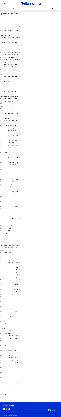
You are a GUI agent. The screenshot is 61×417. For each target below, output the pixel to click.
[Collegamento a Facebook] (4, 409)
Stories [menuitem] (14, 8)
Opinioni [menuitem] (24, 8)
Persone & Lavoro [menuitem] (39, 11)
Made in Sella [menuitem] (55, 8)
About (4, 3)
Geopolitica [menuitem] (48, 11)
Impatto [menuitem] (21, 11)
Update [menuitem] (5, 8)
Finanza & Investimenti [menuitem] (29, 11)
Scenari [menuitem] (34, 8)
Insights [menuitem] (43, 8)
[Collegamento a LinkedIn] (9, 409)
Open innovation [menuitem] (14, 11)
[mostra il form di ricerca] (57, 3)
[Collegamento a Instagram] (6, 409)
